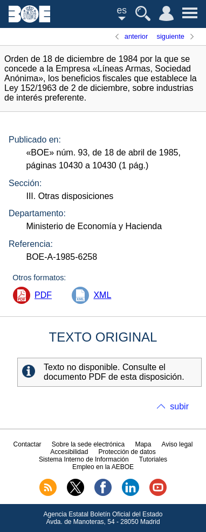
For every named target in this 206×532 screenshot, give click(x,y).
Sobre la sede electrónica (88, 444)
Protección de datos (127, 452)
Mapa (143, 444)
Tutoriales (153, 459)
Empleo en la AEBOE (103, 467)
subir (179, 406)
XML (102, 295)
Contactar (27, 444)
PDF (43, 295)
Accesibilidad (69, 452)
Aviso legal (177, 444)
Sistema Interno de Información (84, 459)
